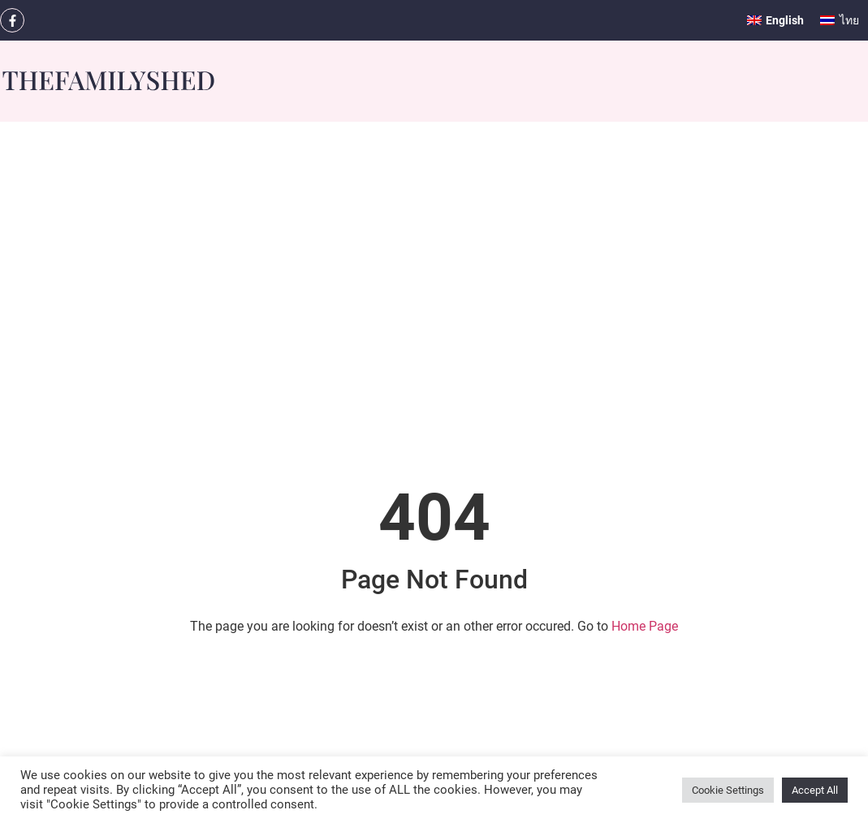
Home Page (644, 626)
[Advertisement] (434, 363)
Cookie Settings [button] (728, 790)
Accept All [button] (815, 790)
